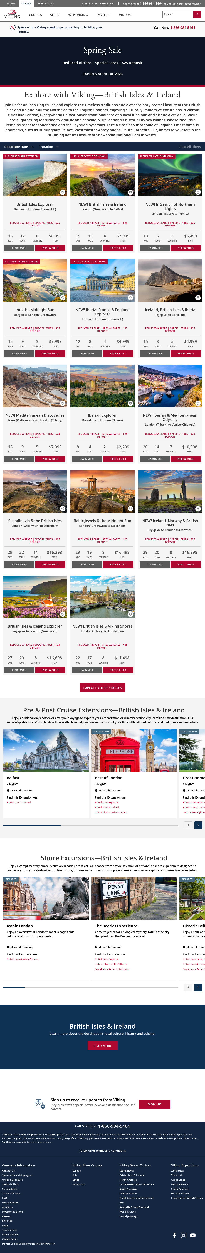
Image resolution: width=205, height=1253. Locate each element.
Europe (77, 1170)
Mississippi (79, 1184)
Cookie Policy (10, 1239)
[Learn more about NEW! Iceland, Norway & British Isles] (170, 491)
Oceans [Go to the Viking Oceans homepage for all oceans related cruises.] (26, 3)
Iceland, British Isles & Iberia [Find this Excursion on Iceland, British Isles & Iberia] (111, 964)
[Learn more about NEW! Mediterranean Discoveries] (35, 386)
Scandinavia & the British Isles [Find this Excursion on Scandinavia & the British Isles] (112, 969)
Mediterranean (128, 1193)
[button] (62, 192)
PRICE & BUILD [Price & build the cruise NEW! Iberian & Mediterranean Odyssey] (185, 459)
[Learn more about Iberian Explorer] (102, 386)
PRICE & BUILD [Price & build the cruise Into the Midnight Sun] (50, 353)
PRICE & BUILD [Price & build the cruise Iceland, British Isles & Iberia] (185, 353)
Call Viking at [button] (162, 3)
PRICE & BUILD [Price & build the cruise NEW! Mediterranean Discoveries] (50, 459)
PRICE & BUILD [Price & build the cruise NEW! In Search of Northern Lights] (185, 248)
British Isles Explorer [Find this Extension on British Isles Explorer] (106, 802)
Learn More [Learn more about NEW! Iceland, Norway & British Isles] (154, 564)
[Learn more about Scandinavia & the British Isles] (35, 491)
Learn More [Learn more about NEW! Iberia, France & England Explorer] (87, 353)
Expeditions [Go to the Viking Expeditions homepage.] (45, 3)
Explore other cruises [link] (102, 688)
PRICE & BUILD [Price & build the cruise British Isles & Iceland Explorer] (50, 670)
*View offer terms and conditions (102, 1151)
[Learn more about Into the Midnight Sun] (35, 280)
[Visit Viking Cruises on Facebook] (174, 1235)
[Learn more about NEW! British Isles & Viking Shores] (102, 597)
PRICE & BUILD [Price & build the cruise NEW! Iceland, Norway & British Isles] (185, 564)
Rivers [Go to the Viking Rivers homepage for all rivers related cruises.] (11, 3)
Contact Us (8, 1170)
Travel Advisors (11, 1193)
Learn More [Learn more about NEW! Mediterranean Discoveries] (19, 459)
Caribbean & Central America (137, 1184)
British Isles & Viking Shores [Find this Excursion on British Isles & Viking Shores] (22, 959)
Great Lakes (178, 1179)
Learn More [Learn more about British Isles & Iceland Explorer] (19, 670)
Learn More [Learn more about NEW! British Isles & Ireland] (87, 248)
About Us (7, 1207)
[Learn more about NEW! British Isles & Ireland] (102, 175)
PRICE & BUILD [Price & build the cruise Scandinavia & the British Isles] (50, 564)
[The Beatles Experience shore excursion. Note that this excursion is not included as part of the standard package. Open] (134, 898)
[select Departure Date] (18, 146)
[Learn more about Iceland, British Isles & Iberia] (170, 280)
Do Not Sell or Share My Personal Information (28, 1243)
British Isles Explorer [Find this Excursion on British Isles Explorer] (106, 959)
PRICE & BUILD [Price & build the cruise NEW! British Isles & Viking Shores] (118, 670)
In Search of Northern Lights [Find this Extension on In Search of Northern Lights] (111, 812)
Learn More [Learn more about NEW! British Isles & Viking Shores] (87, 670)
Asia (75, 1175)
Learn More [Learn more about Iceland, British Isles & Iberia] (154, 353)
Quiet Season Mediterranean (137, 1198)
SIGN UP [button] (154, 1104)
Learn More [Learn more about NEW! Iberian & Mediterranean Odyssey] (154, 459)
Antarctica (177, 1170)
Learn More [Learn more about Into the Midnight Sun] (19, 353)
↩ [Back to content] (51, 1142)
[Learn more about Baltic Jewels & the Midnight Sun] (102, 491)
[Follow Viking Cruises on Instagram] (183, 1235)
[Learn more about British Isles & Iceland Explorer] (35, 597)
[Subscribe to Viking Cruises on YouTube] (193, 1235)
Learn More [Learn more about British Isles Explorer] (19, 248)
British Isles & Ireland (132, 1175)
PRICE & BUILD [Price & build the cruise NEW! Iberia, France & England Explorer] (118, 353)
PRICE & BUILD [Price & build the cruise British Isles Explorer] (50, 248)
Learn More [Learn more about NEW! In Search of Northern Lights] (154, 248)
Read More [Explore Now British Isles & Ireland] (102, 1046)
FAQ (4, 1198)
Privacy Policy (10, 1234)
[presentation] (188, 825)
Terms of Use (9, 1230)
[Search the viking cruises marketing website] (177, 14)
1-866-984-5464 (182, 27)
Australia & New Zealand (134, 1207)
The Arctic (177, 1175)
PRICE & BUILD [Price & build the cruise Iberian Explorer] (118, 459)
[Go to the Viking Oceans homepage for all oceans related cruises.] (12, 13)
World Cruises (128, 1211)
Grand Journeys (129, 1216)
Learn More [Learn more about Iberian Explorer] (87, 459)
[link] (35, 15)
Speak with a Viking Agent (17, 1175)
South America (128, 1189)
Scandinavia (127, 1170)
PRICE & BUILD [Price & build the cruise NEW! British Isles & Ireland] (118, 248)
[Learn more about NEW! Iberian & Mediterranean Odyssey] (170, 386)
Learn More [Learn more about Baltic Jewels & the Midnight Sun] (87, 564)
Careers (6, 1216)
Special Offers (10, 1184)
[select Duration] (49, 146)
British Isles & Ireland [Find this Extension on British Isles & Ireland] (19, 802)
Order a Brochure (12, 1179)
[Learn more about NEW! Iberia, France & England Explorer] (102, 280)
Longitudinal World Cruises (187, 1198)
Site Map (7, 1220)
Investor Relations (12, 1211)
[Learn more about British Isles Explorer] (35, 175)
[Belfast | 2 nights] (46, 750)
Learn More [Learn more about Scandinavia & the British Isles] (19, 564)
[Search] (197, 14)
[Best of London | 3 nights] (134, 750)
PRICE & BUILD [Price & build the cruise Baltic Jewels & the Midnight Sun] (118, 564)
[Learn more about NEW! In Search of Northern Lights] (170, 175)
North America (128, 1179)
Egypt (76, 1179)
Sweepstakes (9, 1189)
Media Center (10, 1202)
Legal (5, 1225)
